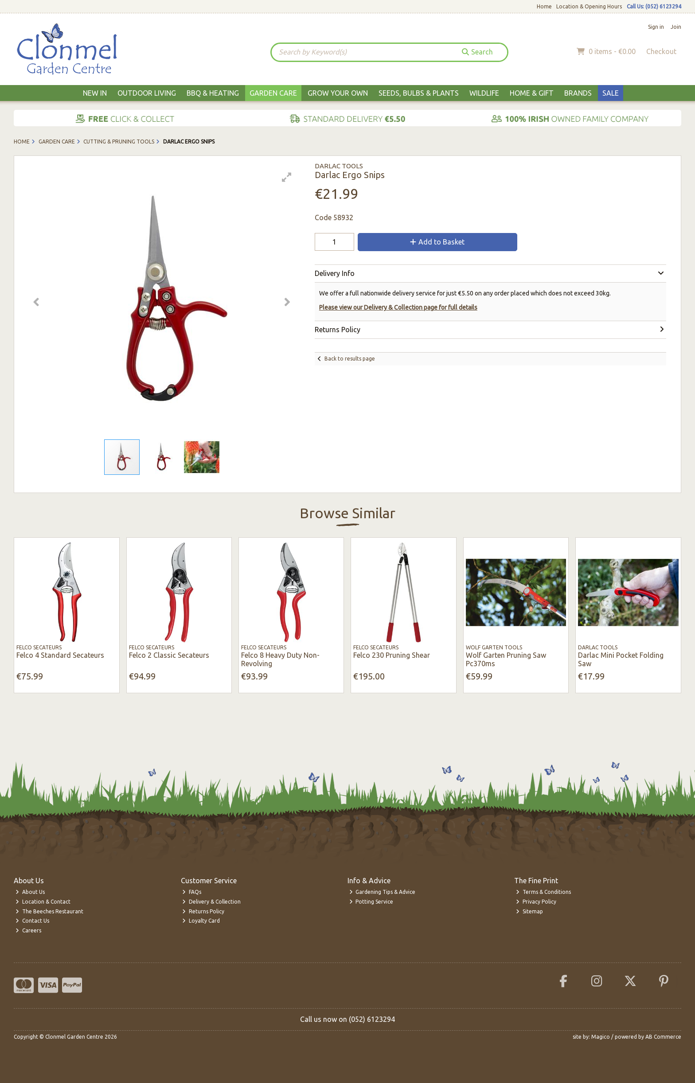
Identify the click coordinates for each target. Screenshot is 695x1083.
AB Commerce (663, 1037)
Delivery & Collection (211, 901)
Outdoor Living (146, 93)
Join (676, 27)
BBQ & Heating (213, 93)
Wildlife (484, 93)
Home (544, 6)
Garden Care (273, 93)
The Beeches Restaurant (49, 911)
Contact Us (32, 921)
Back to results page (349, 358)
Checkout (661, 51)
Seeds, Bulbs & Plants (419, 93)
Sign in (656, 27)
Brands (578, 93)
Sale (610, 93)
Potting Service (371, 901)
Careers (28, 930)
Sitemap (529, 911)
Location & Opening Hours (589, 6)
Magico (600, 1037)
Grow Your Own (338, 93)
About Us (30, 892)
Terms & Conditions (543, 892)
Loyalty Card (201, 921)
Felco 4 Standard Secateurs (60, 655)
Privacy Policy (536, 901)
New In (95, 93)
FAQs (191, 892)
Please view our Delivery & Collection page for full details (398, 307)
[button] (287, 177)
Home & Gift (532, 93)
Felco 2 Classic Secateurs (169, 655)
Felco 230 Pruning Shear (391, 655)
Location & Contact (43, 901)
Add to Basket (437, 242)
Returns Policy (203, 911)
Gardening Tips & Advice (382, 892)
